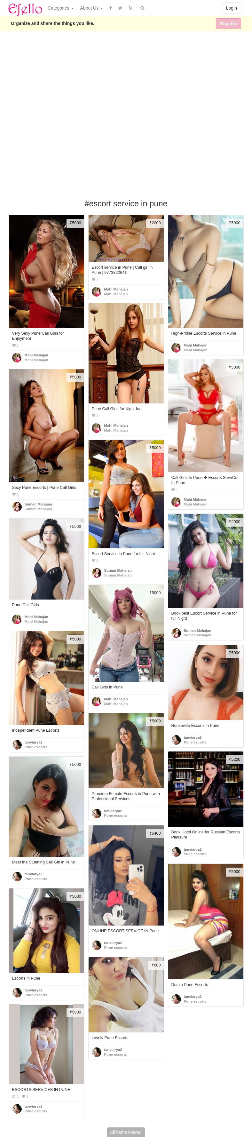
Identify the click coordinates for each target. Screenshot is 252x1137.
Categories (61, 8)
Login (231, 8)
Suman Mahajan (38, 504)
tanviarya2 (34, 742)
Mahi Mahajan (36, 355)
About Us (91, 8)
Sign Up (228, 23)
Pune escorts (36, 747)
